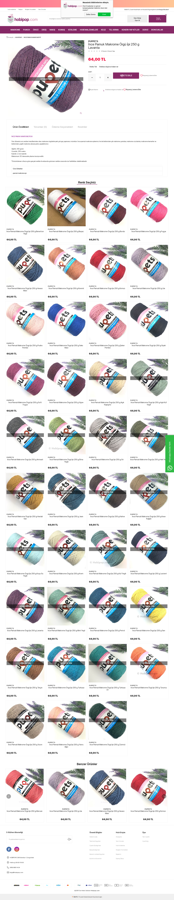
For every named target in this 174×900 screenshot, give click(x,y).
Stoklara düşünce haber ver (108, 67)
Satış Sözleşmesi (94, 850)
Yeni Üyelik (145, 837)
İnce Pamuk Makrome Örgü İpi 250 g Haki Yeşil (148, 459)
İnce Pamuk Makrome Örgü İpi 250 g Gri (108, 459)
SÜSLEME (72, 30)
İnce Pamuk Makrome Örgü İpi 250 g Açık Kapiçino (107, 403)
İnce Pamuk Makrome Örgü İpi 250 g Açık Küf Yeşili (149, 403)
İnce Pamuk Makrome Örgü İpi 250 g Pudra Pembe (25, 346)
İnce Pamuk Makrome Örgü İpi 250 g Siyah (149, 345)
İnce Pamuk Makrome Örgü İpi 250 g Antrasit (25, 459)
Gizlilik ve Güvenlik (95, 858)
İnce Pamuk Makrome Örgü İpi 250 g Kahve (107, 516)
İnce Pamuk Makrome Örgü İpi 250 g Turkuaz (66, 688)
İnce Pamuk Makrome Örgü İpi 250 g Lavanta (25, 630)
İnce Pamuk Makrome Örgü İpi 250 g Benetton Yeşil (25, 232)
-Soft (74, 897)
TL (160, 18)
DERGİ (145, 30)
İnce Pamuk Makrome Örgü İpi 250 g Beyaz (66, 231)
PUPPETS (10, 229)
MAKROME (15, 30)
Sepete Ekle (126, 75)
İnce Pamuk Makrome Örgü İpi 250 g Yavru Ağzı (66, 746)
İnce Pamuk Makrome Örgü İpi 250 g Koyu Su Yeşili (25, 574)
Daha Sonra (90, 14)
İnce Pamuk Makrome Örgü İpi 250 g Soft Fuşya (25, 403)
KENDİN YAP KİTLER (130, 30)
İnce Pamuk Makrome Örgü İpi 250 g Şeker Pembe (107, 346)
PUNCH (26, 30)
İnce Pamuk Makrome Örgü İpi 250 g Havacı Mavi (25, 289)
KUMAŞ (61, 30)
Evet (104, 14)
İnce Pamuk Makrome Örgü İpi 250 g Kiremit (66, 288)
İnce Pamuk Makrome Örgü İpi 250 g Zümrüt (107, 745)
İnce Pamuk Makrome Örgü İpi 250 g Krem (66, 573)
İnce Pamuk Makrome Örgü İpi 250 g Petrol (107, 630)
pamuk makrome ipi (20, 173)
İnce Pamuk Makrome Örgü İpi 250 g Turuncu (149, 688)
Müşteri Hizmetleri (30, 9)
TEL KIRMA (114, 30)
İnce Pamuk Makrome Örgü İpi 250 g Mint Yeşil (66, 630)
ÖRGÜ (36, 30)
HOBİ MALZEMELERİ (89, 30)
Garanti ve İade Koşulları (97, 854)
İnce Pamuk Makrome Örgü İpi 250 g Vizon (25, 745)
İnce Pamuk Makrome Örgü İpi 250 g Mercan (24, 811)
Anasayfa (119, 837)
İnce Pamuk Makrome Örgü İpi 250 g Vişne (66, 402)
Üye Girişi (137, 18)
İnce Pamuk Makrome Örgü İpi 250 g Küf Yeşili (107, 573)
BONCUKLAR (157, 30)
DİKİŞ (44, 30)
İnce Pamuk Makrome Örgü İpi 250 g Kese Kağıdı (149, 517)
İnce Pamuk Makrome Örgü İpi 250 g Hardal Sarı (25, 517)
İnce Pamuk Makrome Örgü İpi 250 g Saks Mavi (66, 346)
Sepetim (118, 854)
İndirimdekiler (12, 9)
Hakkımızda (93, 837)
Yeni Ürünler (42, 9)
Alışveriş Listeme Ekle (148, 76)
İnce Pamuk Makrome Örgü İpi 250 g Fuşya (149, 231)
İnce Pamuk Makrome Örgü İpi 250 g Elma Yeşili (66, 460)
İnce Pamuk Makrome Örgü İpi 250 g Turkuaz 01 (108, 689)
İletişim (20, 9)
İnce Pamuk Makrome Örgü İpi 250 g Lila (149, 288)
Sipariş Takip (120, 858)
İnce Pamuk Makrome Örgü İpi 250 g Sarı (148, 630)
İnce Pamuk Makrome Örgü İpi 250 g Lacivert (149, 573)
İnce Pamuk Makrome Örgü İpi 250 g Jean (66, 516)
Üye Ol (137, 20)
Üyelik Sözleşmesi (95, 845)
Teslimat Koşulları (95, 841)
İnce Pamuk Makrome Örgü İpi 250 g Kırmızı (107, 288)
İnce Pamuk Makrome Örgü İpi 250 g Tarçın (25, 688)
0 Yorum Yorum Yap (108, 51)
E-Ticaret (80, 897)
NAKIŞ (52, 30)
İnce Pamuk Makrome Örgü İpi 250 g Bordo (107, 231)
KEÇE (103, 30)
